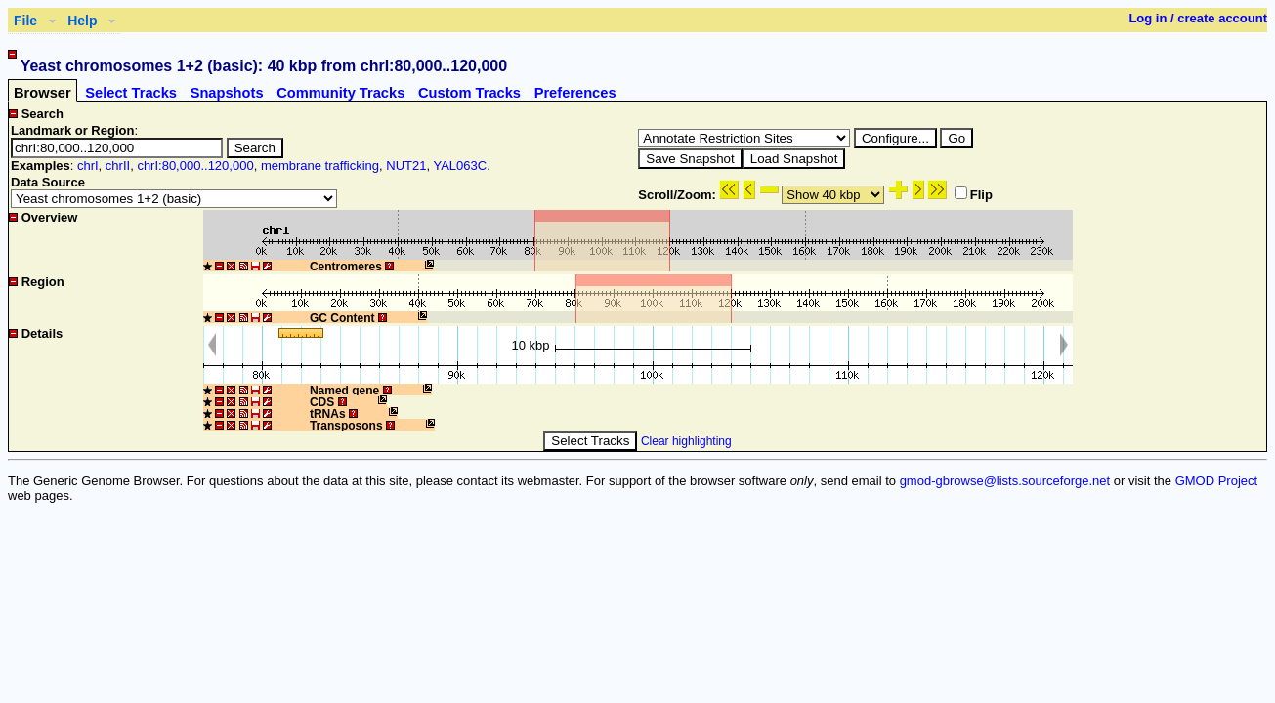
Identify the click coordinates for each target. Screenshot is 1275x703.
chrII (118, 165)
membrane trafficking (320, 165)
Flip (974, 194)
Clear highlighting (686, 441)
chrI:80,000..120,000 (195, 165)
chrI (88, 165)
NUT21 (406, 165)
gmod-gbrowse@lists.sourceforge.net (1005, 481)
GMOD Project (1216, 481)
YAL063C (460, 165)
